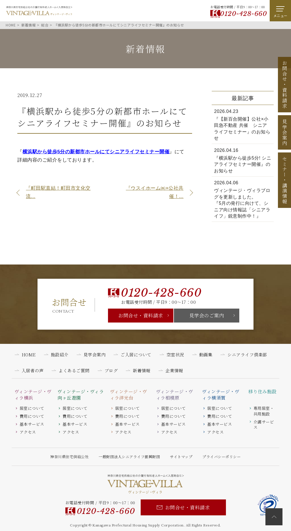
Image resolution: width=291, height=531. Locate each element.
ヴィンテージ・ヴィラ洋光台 (128, 395)
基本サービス (32, 424)
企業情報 (174, 370)
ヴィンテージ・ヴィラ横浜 (33, 395)
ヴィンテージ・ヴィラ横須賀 (220, 395)
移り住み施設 (262, 392)
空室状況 (175, 355)
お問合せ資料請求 (284, 84)
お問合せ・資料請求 (140, 315)
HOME (29, 355)
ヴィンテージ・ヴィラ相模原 (174, 395)
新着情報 (141, 370)
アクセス (28, 432)
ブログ (111, 370)
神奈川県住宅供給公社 (69, 456)
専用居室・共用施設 (263, 411)
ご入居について (135, 355)
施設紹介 (59, 355)
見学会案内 (284, 132)
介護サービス (263, 424)
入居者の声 (33, 370)
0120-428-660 (243, 14)
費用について (32, 416)
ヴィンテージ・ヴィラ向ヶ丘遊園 (80, 395)
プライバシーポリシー (221, 456)
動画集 (206, 355)
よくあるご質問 (74, 370)
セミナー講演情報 (284, 180)
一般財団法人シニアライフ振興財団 (129, 456)
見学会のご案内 (206, 315)
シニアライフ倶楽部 (247, 355)
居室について (32, 408)
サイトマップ (181, 456)
